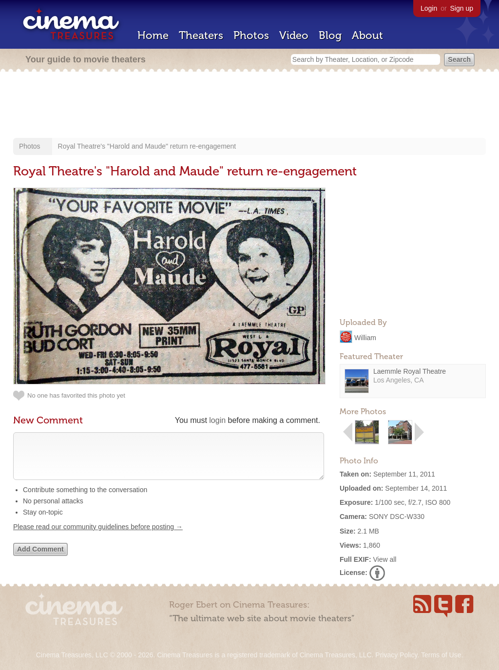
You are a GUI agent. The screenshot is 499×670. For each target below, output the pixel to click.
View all (384, 559)
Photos (251, 35)
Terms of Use (441, 655)
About (367, 35)
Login (429, 8)
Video (293, 35)
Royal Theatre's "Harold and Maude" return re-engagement (147, 146)
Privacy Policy (396, 655)
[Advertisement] (249, 106)
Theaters (201, 35)
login (217, 420)
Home (153, 35)
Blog (330, 35)
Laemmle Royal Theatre (409, 371)
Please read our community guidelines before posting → (98, 536)
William (365, 337)
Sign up (461, 8)
